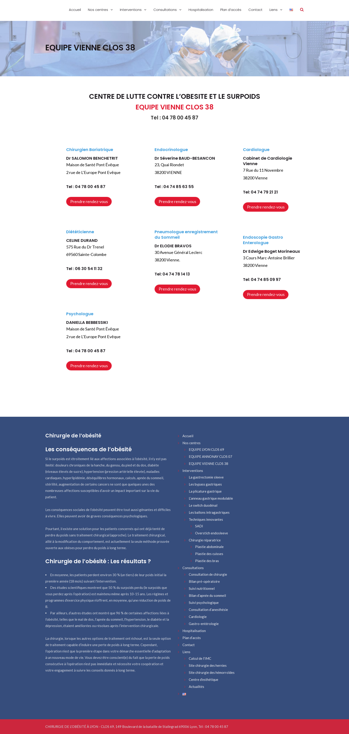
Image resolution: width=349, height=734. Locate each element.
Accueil (75, 9)
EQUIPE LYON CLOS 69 (206, 449)
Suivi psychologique (204, 602)
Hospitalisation (201, 9)
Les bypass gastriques (205, 484)
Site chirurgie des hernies (208, 665)
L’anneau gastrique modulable (211, 498)
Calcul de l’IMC (200, 658)
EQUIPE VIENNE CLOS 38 (208, 463)
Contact (255, 9)
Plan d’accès (230, 9)
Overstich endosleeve (211, 533)
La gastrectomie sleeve (206, 477)
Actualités (196, 686)
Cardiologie (198, 617)
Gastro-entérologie (204, 624)
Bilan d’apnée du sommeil (207, 595)
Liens (274, 9)
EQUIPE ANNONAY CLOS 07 (210, 456)
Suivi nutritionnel (202, 588)
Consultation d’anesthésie (208, 610)
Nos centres (98, 9)
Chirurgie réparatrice (205, 540)
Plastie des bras (207, 561)
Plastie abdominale (209, 547)
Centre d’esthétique (203, 679)
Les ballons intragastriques (209, 512)
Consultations (165, 9)
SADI (199, 526)
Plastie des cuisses (209, 554)
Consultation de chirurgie (208, 574)
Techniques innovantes (206, 519)
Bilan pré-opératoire (204, 581)
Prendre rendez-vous (89, 201)
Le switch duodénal (203, 505)
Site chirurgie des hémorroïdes (212, 672)
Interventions (131, 9)
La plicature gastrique (205, 491)
